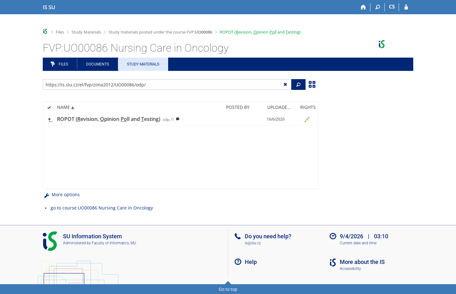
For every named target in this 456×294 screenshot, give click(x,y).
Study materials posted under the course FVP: (160, 32)
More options (61, 194)
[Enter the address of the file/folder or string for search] (167, 84)
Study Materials (86, 32)
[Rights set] (307, 119)
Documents (97, 64)
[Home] (363, 7)
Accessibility (350, 268)
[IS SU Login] (406, 7)
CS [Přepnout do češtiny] (392, 6)
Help (251, 262)
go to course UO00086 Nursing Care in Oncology (102, 208)
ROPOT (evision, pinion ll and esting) (260, 32)
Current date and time (358, 243)
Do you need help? (268, 236)
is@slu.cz (253, 243)
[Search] (377, 7)
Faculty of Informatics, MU (114, 243)
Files (60, 32)
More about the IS (362, 262)
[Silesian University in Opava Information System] (49, 7)
